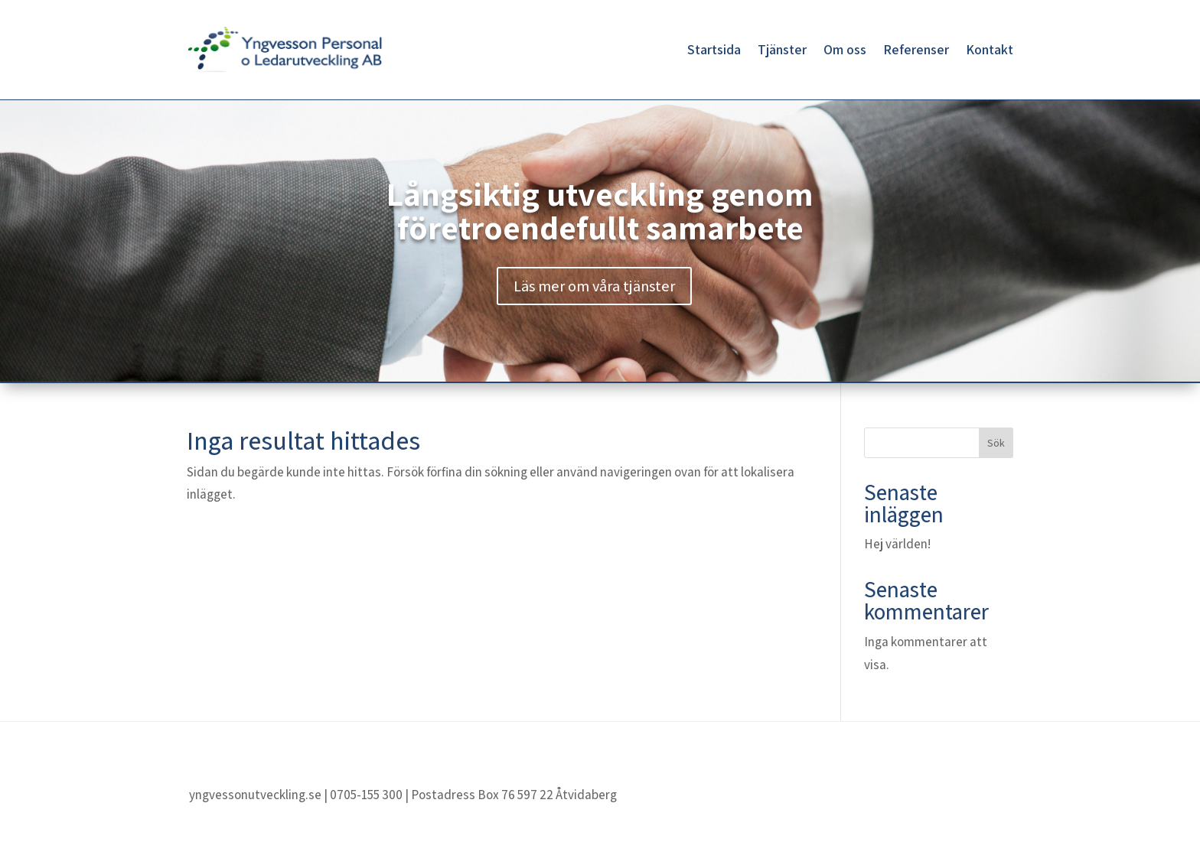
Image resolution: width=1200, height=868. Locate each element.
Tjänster (782, 49)
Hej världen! (897, 543)
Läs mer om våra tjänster (594, 286)
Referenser (916, 49)
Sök (996, 443)
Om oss (844, 49)
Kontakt (989, 49)
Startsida (714, 49)
